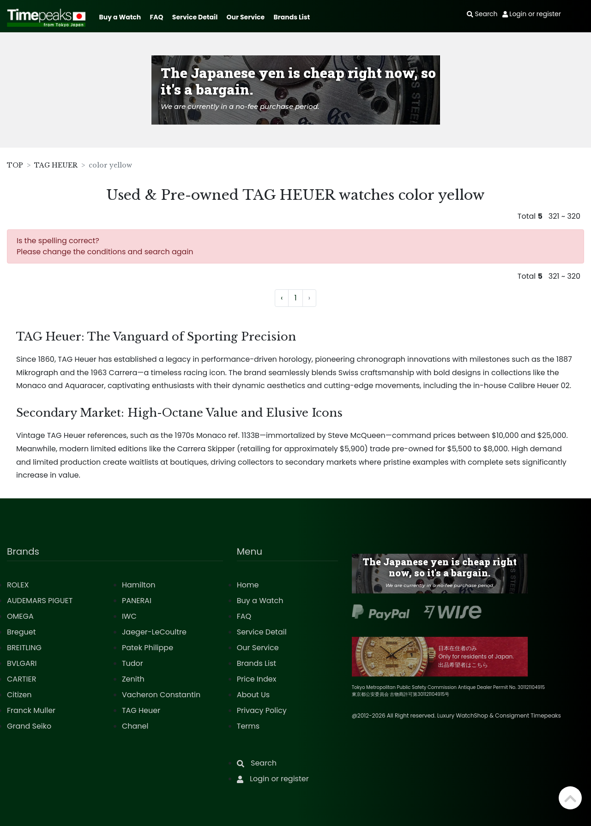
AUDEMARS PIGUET (39, 600)
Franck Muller (31, 710)
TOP (15, 165)
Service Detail (194, 17)
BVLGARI (21, 663)
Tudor (132, 663)
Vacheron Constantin (161, 694)
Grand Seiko (29, 726)
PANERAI (136, 600)
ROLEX (18, 585)
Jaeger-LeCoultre (154, 632)
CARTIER (21, 679)
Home (248, 585)
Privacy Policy (262, 710)
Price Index (257, 679)
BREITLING (24, 647)
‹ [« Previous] (282, 298)
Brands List (291, 17)
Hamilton (139, 585)
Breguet (21, 632)
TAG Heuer (141, 710)
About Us (253, 694)
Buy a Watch (120, 17)
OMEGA (20, 616)
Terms (248, 726)
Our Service (246, 17)
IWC (129, 616)
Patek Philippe (147, 647)
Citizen (19, 694)
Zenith (133, 679)
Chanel (135, 726)
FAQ (156, 17)
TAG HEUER (56, 165)
